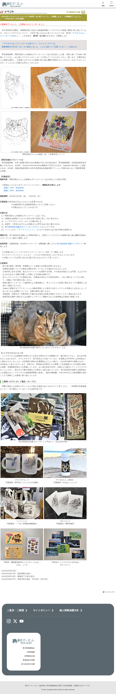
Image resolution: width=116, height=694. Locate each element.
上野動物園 (30, 652)
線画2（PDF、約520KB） (14, 190)
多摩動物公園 (29, 656)
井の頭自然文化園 (28, 664)
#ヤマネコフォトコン (26, 230)
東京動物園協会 (29, 648)
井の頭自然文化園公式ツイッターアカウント (23, 227)
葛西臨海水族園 (29, 660)
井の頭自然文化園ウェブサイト (69, 244)
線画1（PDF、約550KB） (14, 188)
